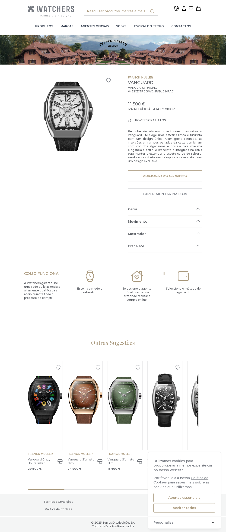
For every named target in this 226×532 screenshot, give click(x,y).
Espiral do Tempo (149, 26)
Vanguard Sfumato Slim (81, 461)
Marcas (66, 26)
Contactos (181, 26)
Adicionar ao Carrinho (165, 175)
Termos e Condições (58, 501)
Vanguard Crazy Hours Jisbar (39, 461)
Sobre (121, 26)
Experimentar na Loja (165, 194)
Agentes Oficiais (95, 26)
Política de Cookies (58, 509)
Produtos (44, 26)
